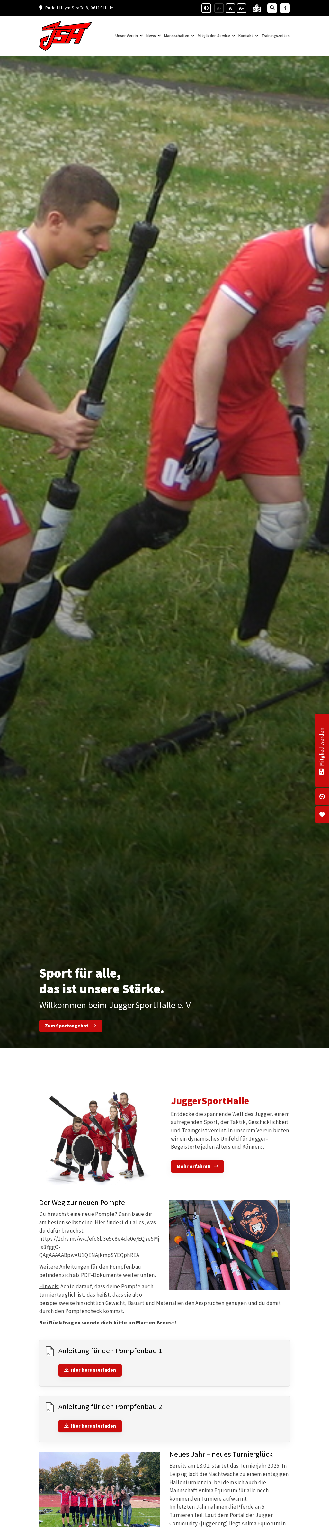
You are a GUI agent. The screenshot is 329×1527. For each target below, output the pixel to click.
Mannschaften (176, 35)
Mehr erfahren (193, 1166)
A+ (242, 8)
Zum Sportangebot (66, 1026)
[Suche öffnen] (272, 8)
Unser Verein (126, 35)
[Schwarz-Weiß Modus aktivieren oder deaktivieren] (206, 8)
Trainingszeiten (276, 35)
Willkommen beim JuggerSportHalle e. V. (115, 1005)
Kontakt (245, 35)
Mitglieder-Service (214, 35)
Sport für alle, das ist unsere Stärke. (101, 981)
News (151, 35)
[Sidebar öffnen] (285, 8)
